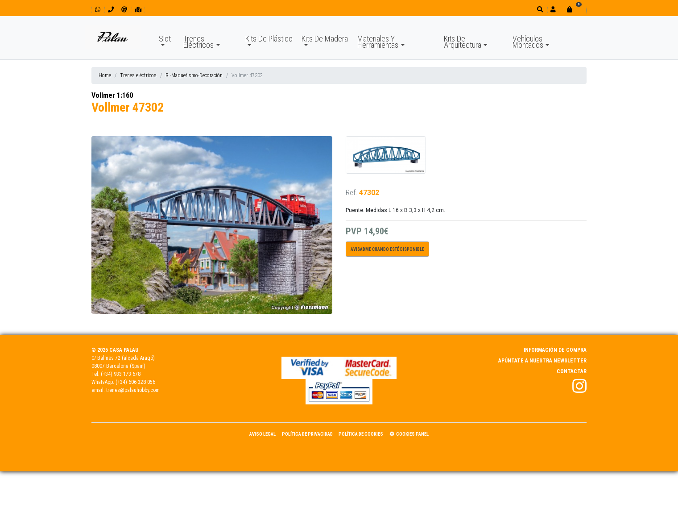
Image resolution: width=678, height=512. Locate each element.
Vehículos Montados (528, 42)
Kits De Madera (325, 38)
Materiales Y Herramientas (377, 42)
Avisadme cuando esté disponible (387, 249)
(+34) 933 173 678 (121, 374)
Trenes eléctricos (138, 75)
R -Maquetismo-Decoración (194, 75)
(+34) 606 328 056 (135, 382)
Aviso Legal (262, 434)
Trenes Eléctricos (198, 42)
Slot (165, 38)
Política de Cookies (361, 434)
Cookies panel (409, 434)
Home (105, 75)
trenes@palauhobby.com (133, 390)
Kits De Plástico (269, 38)
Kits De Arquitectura (462, 42)
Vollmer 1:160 (112, 95)
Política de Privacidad (307, 434)
